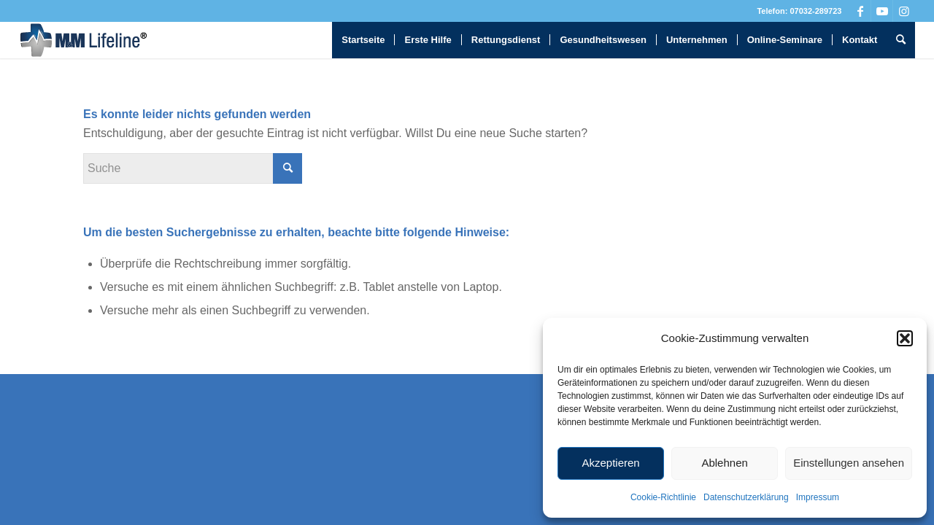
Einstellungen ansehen (848, 462)
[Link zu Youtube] (881, 11)
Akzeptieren (610, 462)
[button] (905, 338)
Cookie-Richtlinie (663, 497)
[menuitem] (363, 40)
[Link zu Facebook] (860, 11)
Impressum (817, 497)
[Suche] (901, 40)
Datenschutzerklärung (746, 497)
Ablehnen (724, 462)
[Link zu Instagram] (904, 11)
